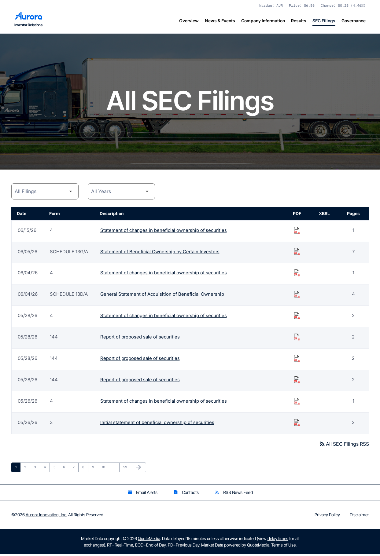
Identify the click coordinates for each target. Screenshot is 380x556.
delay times (277, 540)
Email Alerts (142, 494)
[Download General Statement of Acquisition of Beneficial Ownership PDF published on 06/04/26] (297, 295)
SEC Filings (323, 20)
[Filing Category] (45, 193)
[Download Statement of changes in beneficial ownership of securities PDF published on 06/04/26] (297, 274)
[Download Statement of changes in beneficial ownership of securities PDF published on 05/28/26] (297, 317)
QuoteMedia (149, 540)
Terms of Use (283, 546)
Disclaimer (359, 516)
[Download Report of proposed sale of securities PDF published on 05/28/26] (297, 338)
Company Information (263, 20)
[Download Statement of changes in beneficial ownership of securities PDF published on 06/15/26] (297, 231)
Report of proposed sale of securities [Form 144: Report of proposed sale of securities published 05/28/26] (140, 338)
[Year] (121, 193)
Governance (353, 20)
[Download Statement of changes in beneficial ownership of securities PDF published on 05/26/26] (297, 402)
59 (127, 468)
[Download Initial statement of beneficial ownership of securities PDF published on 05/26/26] (297, 424)
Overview (189, 20)
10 (105, 468)
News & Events (220, 20)
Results (298, 20)
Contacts (186, 494)
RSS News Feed (234, 494)
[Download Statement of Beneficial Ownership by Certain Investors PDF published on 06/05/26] (297, 253)
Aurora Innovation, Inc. (46, 516)
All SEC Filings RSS (344, 445)
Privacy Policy (327, 516)
